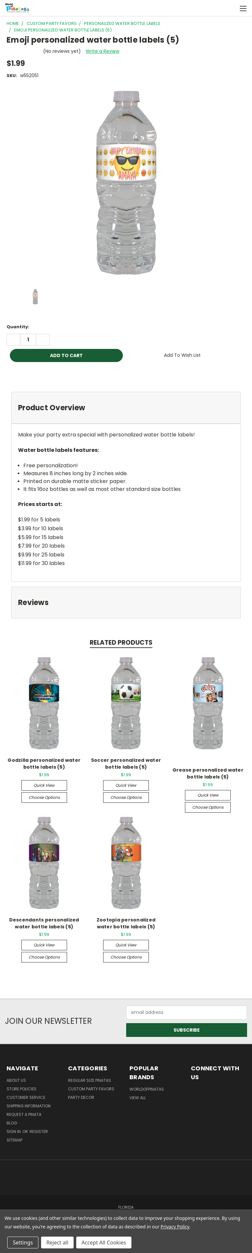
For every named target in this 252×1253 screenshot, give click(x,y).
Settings (23, 1242)
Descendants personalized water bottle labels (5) (44, 923)
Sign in (14, 1131)
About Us (16, 1080)
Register (39, 1131)
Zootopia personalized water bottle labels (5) (126, 923)
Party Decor (81, 1097)
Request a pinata (24, 1114)
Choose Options (44, 797)
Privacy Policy (175, 1226)
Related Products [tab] (121, 642)
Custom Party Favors (91, 1089)
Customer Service (26, 1097)
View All (137, 1098)
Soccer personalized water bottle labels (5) (126, 763)
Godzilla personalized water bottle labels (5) (44, 763)
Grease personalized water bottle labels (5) (207, 773)
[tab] (126, 408)
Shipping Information (29, 1106)
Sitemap (14, 1140)
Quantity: (18, 327)
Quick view (44, 785)
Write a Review (102, 51)
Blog (12, 1123)
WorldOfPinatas (146, 1089)
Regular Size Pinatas (89, 1080)
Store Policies (21, 1089)
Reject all (57, 1242)
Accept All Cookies (103, 1242)
